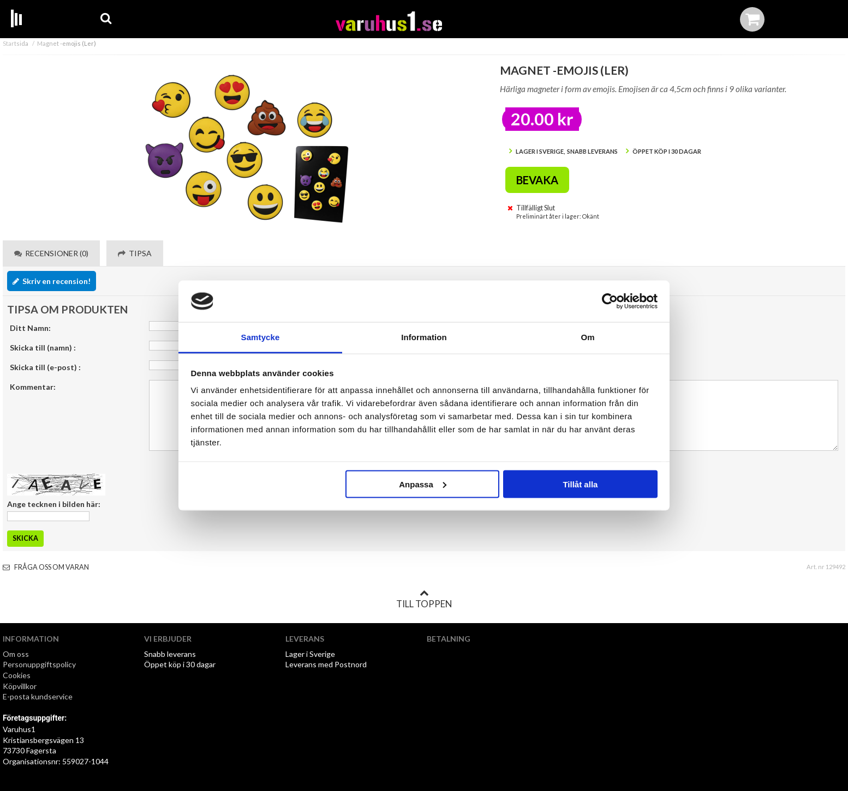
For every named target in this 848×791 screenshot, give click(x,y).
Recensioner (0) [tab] (51, 253)
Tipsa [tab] (135, 253)
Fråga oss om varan (46, 567)
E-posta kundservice (38, 696)
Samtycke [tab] (260, 337)
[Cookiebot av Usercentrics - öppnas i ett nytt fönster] (610, 301)
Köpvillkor (20, 686)
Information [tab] (424, 337)
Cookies (17, 675)
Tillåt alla (580, 483)
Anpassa (422, 483)
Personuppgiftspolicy (39, 664)
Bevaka (537, 179)
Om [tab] (587, 337)
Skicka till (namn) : (43, 347)
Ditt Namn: (30, 328)
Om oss (16, 654)
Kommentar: (33, 386)
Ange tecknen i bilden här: (53, 504)
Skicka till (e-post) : (45, 367)
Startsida (15, 43)
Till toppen (424, 599)
